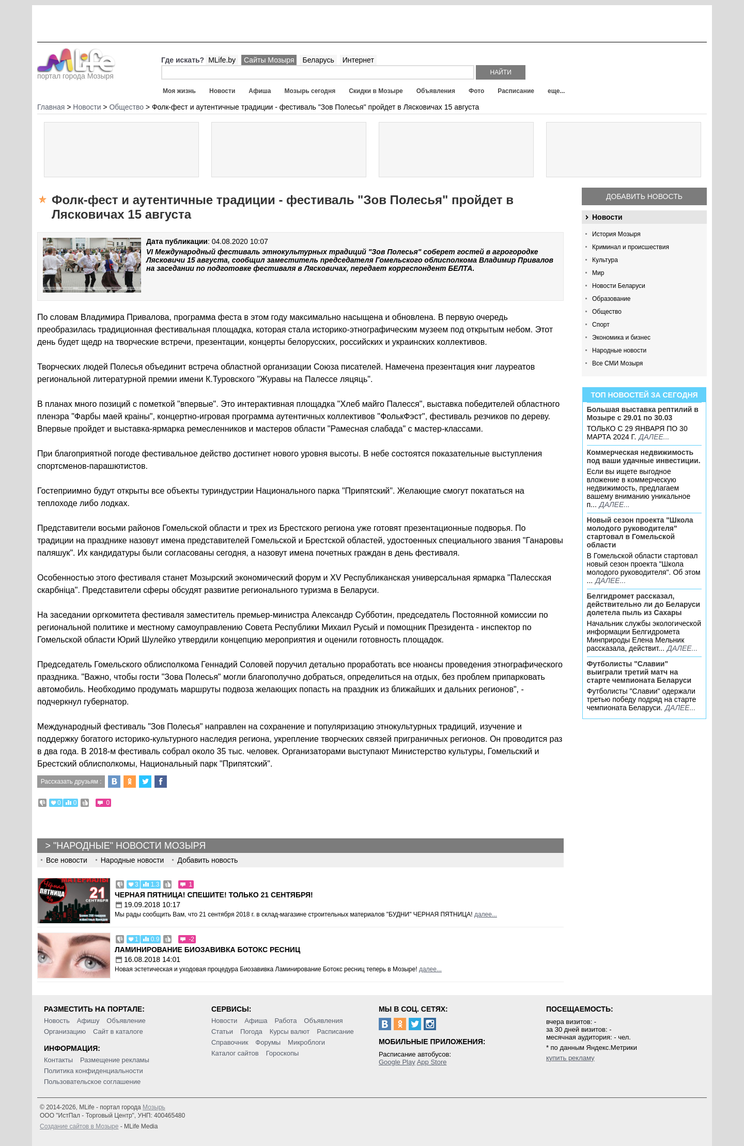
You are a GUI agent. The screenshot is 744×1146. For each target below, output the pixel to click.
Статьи (222, 1031)
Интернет (358, 60)
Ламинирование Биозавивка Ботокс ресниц (207, 949)
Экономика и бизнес (621, 337)
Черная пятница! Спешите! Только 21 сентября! (214, 895)
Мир (598, 273)
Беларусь (318, 60)
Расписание (516, 91)
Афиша (260, 91)
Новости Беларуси (618, 285)
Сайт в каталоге (118, 1031)
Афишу (88, 1021)
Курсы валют (290, 1031)
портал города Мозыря (76, 73)
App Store (432, 1062)
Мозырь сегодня (310, 91)
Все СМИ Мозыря (617, 363)
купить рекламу (570, 1058)
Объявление (125, 1021)
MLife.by (222, 60)
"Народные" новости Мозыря (129, 846)
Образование (611, 298)
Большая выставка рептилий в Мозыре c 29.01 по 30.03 (643, 413)
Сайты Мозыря (269, 60)
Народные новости (619, 350)
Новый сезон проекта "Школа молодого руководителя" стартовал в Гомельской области (640, 532)
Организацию (65, 1031)
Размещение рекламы (114, 1060)
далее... (654, 437)
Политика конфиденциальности (93, 1071)
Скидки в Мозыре (375, 91)
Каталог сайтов (235, 1053)
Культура (605, 260)
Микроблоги (306, 1042)
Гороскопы (282, 1053)
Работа (285, 1021)
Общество (607, 311)
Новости (222, 91)
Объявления (435, 91)
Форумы (268, 1042)
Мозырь (154, 1107)
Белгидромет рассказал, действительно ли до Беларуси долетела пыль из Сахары (644, 604)
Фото (476, 91)
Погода (251, 1031)
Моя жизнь (179, 91)
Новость (57, 1021)
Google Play (397, 1062)
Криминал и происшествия (630, 247)
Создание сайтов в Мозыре (79, 1126)
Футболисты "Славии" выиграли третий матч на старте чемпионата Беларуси (639, 672)
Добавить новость (644, 196)
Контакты (58, 1060)
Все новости (66, 860)
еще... (556, 91)
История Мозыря (616, 234)
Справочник (230, 1042)
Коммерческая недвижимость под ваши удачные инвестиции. (644, 456)
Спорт (601, 324)
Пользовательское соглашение (92, 1082)
